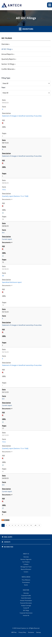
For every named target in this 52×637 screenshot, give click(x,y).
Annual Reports (7, 54)
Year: (3, 87)
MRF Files (14, 632)
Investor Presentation (26, 600)
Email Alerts (8, 537)
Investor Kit (26, 615)
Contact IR (26, 608)
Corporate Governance (26, 613)
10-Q (4, 190)
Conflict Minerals (7, 69)
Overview (4, 44)
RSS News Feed (8, 547)
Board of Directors (26, 569)
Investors (26, 29)
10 (31, 525)
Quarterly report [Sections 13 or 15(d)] (15, 196)
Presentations (26, 582)
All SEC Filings (6, 49)
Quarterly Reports (8, 59)
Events (26, 585)
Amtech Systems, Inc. (23, 628)
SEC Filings (26, 610)
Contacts (7, 542)
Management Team (26, 567)
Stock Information (26, 598)
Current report (7, 239)
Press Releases (26, 580)
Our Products (26, 562)
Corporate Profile (26, 595)
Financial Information (26, 603)
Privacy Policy (22, 632)
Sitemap (38, 632)
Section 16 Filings (7, 64)
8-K (3, 233)
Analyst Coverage (26, 605)
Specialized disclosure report (12, 282)
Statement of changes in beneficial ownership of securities (22, 116)
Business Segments (26, 559)
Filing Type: (5, 78)
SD (3, 276)
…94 (35, 525)
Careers (26, 572)
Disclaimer (31, 632)
